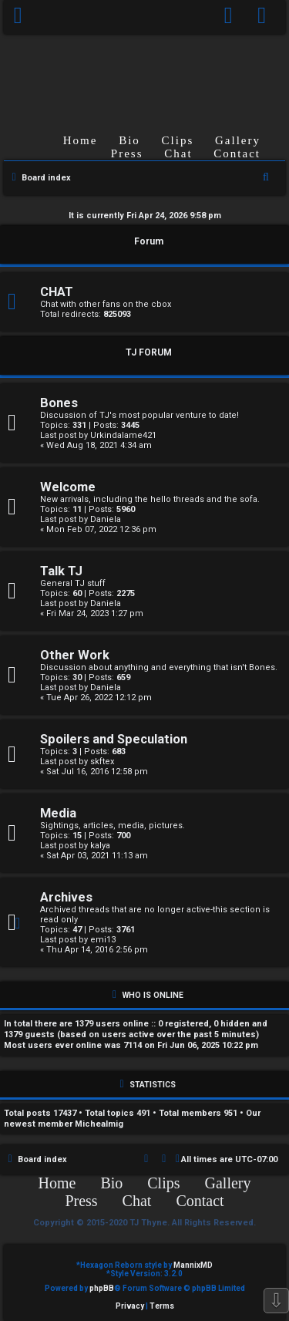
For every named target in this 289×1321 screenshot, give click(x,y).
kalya (100, 846)
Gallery (237, 140)
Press (127, 153)
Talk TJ (61, 571)
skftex (102, 762)
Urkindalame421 (123, 435)
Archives (66, 897)
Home (80, 140)
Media (58, 813)
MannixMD (193, 1265)
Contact (236, 153)
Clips (178, 140)
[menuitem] (262, 17)
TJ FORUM (149, 352)
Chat (178, 153)
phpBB (101, 1288)
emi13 (103, 940)
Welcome (68, 487)
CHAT (56, 292)
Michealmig (99, 1124)
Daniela (105, 519)
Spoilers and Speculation (113, 739)
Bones (59, 403)
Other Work (74, 655)
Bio (129, 140)
